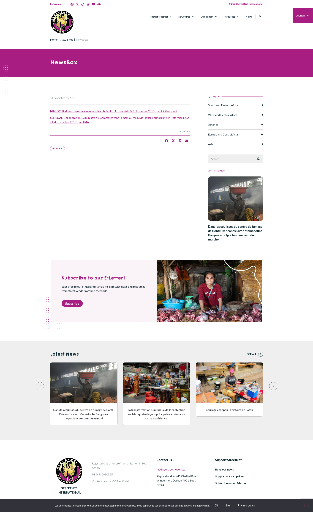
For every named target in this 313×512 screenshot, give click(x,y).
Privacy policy (246, 505)
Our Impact (209, 17)
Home (54, 39)
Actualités (67, 39)
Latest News (64, 354)
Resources (231, 17)
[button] (260, 17)
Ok (216, 505)
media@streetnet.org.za (171, 469)
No (228, 505)
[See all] (260, 354)
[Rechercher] (258, 159)
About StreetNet (160, 17)
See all (251, 354)
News (249, 16)
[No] (307, 505)
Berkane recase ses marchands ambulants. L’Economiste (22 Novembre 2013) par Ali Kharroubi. (114, 111)
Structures (186, 17)
